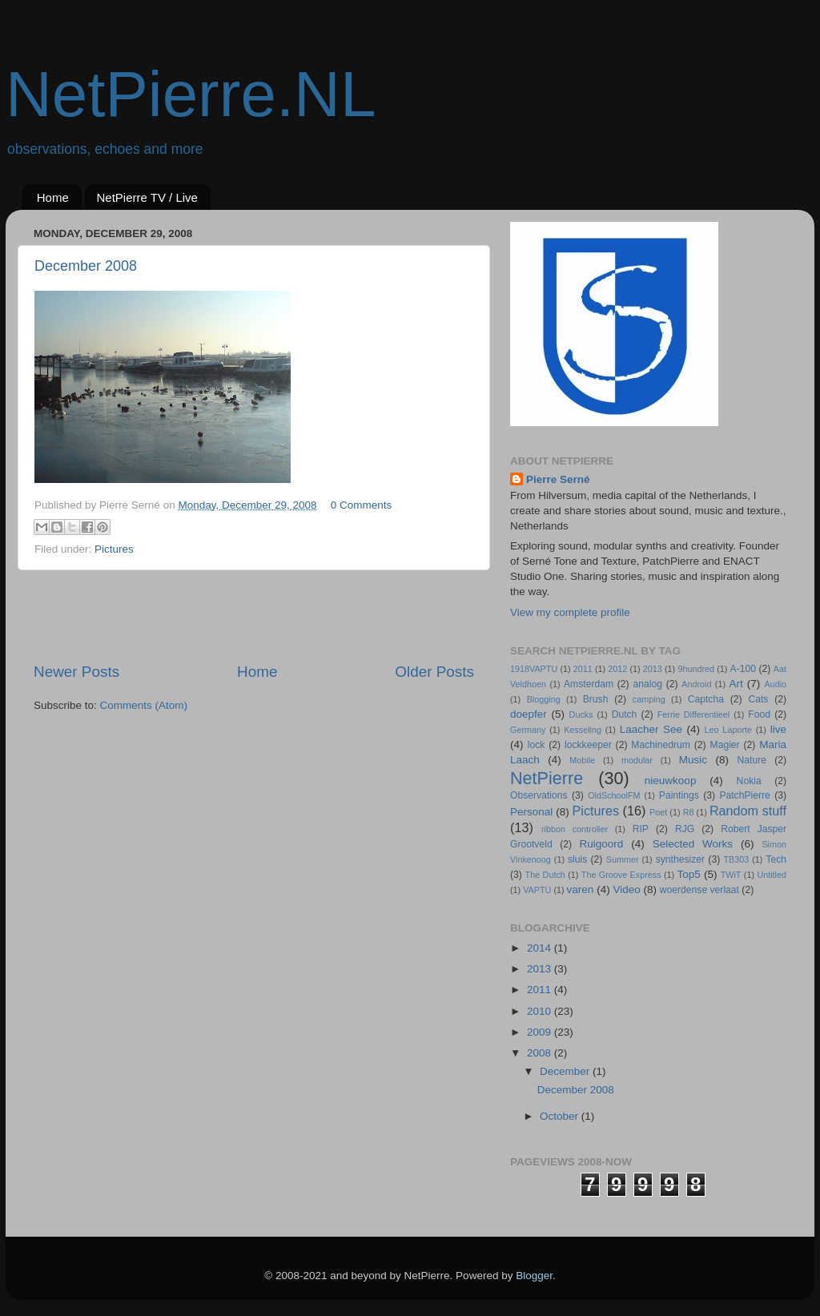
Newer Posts (76, 671)
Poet (658, 812)
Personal (531, 812)
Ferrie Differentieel (693, 714)
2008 (540, 1053)
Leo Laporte (728, 729)
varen (580, 889)
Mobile (582, 760)
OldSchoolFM (614, 795)
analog (647, 684)
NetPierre (546, 778)
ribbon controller (574, 829)
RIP (641, 829)
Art (735, 684)
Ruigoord (602, 844)
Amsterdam (588, 684)
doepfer (528, 714)
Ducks (581, 714)
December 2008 (85, 266)
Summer (622, 859)
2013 (652, 669)
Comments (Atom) (144, 705)
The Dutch (545, 874)
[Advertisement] (253, 616)
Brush (596, 699)
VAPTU (537, 890)
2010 (540, 1011)
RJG (684, 829)
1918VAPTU (533, 669)
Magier (725, 745)
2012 (617, 669)
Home (53, 197)
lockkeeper (588, 745)
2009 (540, 1032)
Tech (776, 859)
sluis (577, 859)
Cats (758, 699)
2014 (540, 948)
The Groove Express (621, 874)
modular (637, 760)
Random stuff (747, 810)
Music (693, 760)
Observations (539, 795)
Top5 (689, 874)
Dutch (624, 714)
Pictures (114, 549)
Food (759, 714)
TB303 (737, 859)
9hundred (695, 669)
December (566, 1071)
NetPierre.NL (191, 94)
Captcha (706, 699)
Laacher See (651, 729)
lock (536, 745)
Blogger (534, 1276)
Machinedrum (660, 745)
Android (696, 684)
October (560, 1116)
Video (626, 889)
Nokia (749, 781)
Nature (752, 760)
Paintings (679, 795)
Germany (527, 729)
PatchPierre (744, 795)
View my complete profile (570, 612)
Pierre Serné (558, 479)
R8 (688, 812)
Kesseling (582, 729)
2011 (583, 669)
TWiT (731, 874)
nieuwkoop (671, 781)
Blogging (544, 699)
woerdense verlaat (699, 889)
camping (649, 699)
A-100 (743, 668)
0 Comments (361, 505)
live (778, 729)
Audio (775, 684)
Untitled (771, 874)
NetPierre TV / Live (147, 197)
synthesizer (680, 859)
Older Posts (434, 671)
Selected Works (693, 844)
